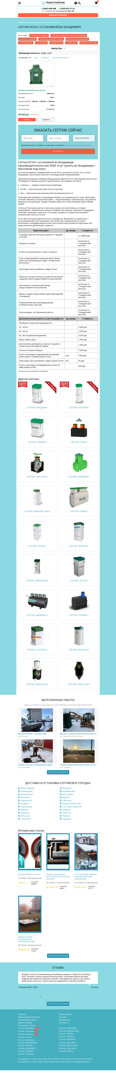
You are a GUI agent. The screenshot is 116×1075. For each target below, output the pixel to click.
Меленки (25, 802)
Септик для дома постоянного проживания (69, 35)
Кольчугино (27, 799)
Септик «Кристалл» (67, 1053)
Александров (27, 792)
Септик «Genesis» (26, 1039)
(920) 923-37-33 (67, 9)
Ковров (66, 814)
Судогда (66, 823)
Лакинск (66, 817)
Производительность (61, 58)
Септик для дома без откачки (51, 39)
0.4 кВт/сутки (71, 43)
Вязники (66, 792)
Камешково (27, 796)
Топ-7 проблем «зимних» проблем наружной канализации (85, 881)
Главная (21, 22)
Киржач (25, 814)
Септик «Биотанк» (26, 1044)
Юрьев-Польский (71, 808)
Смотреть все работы (58, 777)
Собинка (66, 805)
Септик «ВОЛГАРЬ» (67, 1047)
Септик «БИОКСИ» (67, 1044)
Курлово (25, 817)
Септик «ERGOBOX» (67, 1033)
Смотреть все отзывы (58, 1008)
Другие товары (25, 1027)
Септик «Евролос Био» (69, 1035)
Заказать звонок (58, 15)
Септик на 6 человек (89, 43)
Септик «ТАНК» (25, 1042)
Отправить (58, 151)
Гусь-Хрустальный (71, 811)
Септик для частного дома (77, 39)
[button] (41, 1002)
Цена (36, 58)
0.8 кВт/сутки (41, 43)
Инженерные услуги (27, 1024)
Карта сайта (60, 1066)
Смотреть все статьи (58, 960)
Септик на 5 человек (27, 39)
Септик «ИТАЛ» (66, 1056)
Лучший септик (56, 43)
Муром (66, 802)
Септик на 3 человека (39, 35)
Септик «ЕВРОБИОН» (27, 1047)
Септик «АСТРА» (25, 1050)
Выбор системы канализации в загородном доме (26, 943)
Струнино (26, 823)
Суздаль (25, 808)
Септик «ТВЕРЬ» (66, 1038)
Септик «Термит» (26, 1056)
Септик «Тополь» (26, 1058)
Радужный (26, 805)
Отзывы (62, 1022)
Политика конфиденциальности (77, 1066)
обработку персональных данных (78, 145)
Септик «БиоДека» (26, 1033)
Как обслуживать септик (29, 879)
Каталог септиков (35, 22)
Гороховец (26, 811)
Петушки (25, 820)
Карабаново (68, 796)
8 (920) (85, 1064)
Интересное (64, 1024)
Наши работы (65, 1019)
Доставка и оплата (26, 1030)
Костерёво (67, 799)
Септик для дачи (25, 43)
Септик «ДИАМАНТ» (27, 1053)
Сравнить (46, 120)
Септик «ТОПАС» (66, 1041)
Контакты (63, 1027)
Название (45, 58)
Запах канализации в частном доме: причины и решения (58, 881)
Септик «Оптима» (26, 1036)
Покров (66, 820)
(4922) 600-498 (48, 9)
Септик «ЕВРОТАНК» (68, 1050)
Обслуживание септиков (29, 1022)
